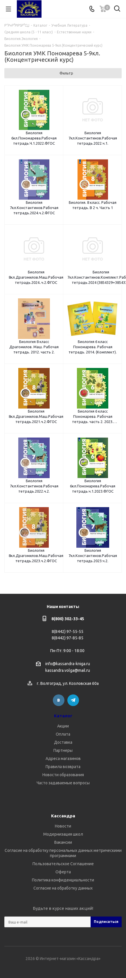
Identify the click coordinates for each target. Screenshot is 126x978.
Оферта (63, 872)
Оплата (63, 734)
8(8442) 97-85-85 (67, 638)
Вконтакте (58, 700)
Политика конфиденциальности (63, 880)
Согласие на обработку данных (63, 888)
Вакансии (63, 842)
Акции (63, 726)
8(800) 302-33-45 (67, 618)
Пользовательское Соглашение (63, 863)
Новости (63, 826)
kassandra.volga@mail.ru (67, 670)
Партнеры (63, 750)
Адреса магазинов (63, 758)
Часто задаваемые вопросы (63, 783)
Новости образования (63, 774)
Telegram (73, 700)
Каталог (63, 715)
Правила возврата (63, 766)
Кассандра (63, 815)
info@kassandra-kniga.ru (67, 663)
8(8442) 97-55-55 (67, 631)
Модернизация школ (63, 834)
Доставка (63, 742)
